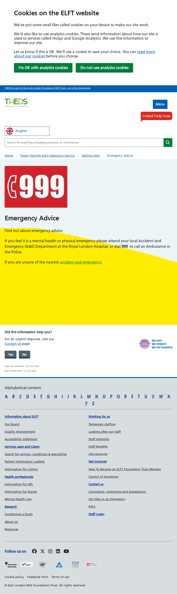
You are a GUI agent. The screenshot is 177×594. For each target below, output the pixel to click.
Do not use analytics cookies (104, 67)
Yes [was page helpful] (10, 355)
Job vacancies (98, 454)
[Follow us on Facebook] (34, 551)
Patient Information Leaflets (25, 461)
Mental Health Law (18, 499)
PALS (91, 506)
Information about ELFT (22, 416)
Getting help (91, 155)
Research (11, 506)
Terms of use (60, 577)
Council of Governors (103, 476)
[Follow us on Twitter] (42, 551)
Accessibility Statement (21, 439)
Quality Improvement (20, 431)
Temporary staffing (101, 424)
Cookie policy (14, 577)
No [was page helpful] (24, 355)
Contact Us (13, 344)
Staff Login (96, 514)
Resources (11, 529)
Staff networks (98, 439)
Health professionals (19, 477)
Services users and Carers (22, 446)
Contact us (95, 484)
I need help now (156, 116)
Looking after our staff (104, 431)
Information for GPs (19, 484)
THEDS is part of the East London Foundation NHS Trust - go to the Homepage (48, 87)
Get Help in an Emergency (106, 499)
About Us (11, 522)
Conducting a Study (19, 514)
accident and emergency (81, 262)
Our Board (12, 424)
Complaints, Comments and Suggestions (117, 491)
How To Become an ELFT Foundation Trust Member (124, 469)
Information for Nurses (21, 491)
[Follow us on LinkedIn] (58, 551)
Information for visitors (21, 469)
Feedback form (37, 577)
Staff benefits (98, 446)
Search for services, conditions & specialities (36, 454)
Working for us (99, 416)
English (16, 131)
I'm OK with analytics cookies (43, 67)
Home (9, 155)
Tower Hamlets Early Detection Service (47, 155)
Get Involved (97, 461)
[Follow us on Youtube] (66, 551)
